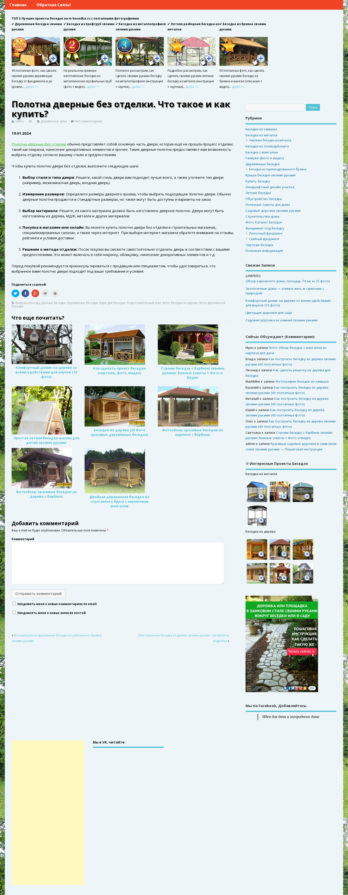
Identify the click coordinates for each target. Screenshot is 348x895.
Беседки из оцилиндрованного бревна (277, 169)
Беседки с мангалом (262, 152)
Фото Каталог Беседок (264, 222)
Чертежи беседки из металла (270, 140)
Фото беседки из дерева (180, 303)
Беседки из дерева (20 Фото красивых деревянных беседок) (119, 432)
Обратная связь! (53, 4)
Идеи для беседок (112, 303)
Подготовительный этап (144, 303)
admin (19, 121)
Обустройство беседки (264, 199)
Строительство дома (262, 216)
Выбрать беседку (27, 303)
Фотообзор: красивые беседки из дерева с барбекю (46, 494)
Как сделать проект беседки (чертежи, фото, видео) (119, 370)
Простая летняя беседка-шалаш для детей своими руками (46, 440)
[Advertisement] (48, 812)
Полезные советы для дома (268, 204)
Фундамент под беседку (265, 228)
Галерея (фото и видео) (265, 158)
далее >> (32, 87)
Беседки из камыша (261, 129)
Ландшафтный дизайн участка (270, 187)
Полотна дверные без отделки (39, 144)
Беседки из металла (261, 135)
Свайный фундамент (264, 239)
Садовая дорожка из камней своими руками (282, 320)
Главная (18, 4)
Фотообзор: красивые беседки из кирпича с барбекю (192, 432)
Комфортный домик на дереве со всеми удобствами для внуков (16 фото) (46, 372)
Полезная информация (264, 250)
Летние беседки (258, 193)
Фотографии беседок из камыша (302, 381)
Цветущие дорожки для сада (269, 312)
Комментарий (23, 539)
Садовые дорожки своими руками (273, 210)
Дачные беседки (53, 303)
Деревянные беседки (82, 303)
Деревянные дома (54, 121)
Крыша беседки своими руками (271, 175)
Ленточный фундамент (266, 233)
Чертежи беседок (260, 245)
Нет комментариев (88, 121)
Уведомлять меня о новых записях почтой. (52, 613)
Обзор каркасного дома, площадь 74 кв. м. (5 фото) (288, 281)
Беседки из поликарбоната (267, 146)
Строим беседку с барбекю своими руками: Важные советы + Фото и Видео (192, 373)
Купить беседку (258, 181)
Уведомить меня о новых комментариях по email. (57, 604)
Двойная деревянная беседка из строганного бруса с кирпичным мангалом (119, 501)
